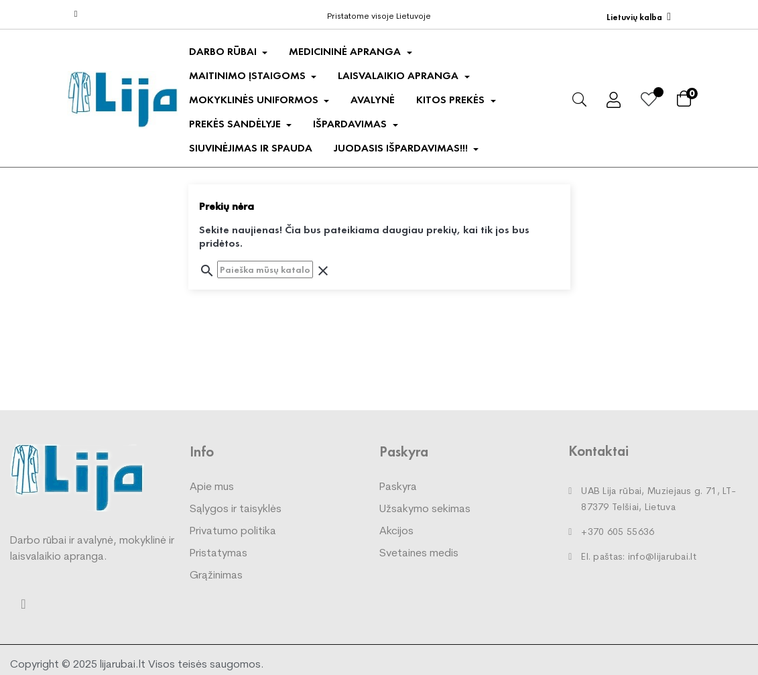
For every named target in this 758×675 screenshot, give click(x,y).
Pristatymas (218, 553)
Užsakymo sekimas (424, 509)
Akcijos (396, 531)
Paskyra (398, 487)
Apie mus (212, 487)
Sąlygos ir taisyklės (235, 509)
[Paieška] (265, 269)
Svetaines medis (418, 553)
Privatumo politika (233, 531)
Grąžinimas (216, 575)
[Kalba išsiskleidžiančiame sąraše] (639, 17)
